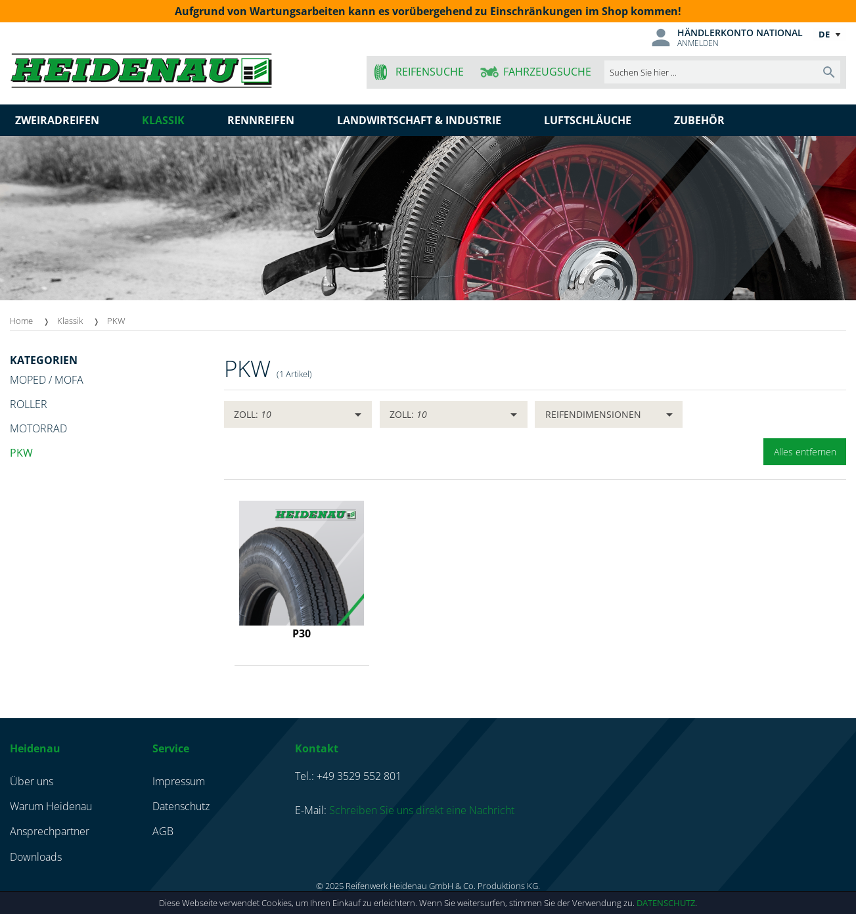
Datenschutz (666, 903)
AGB (162, 831)
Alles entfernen (805, 452)
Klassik (70, 321)
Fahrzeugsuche (547, 71)
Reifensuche (429, 71)
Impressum (178, 781)
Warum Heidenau (51, 806)
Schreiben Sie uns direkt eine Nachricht (421, 810)
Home (21, 321)
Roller (28, 404)
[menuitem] (33, 321)
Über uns (31, 781)
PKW (116, 321)
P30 (301, 633)
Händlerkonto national (740, 32)
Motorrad (38, 428)
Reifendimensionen (593, 414)
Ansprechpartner (49, 831)
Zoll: (252, 414)
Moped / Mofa (46, 380)
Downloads (36, 857)
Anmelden (698, 43)
